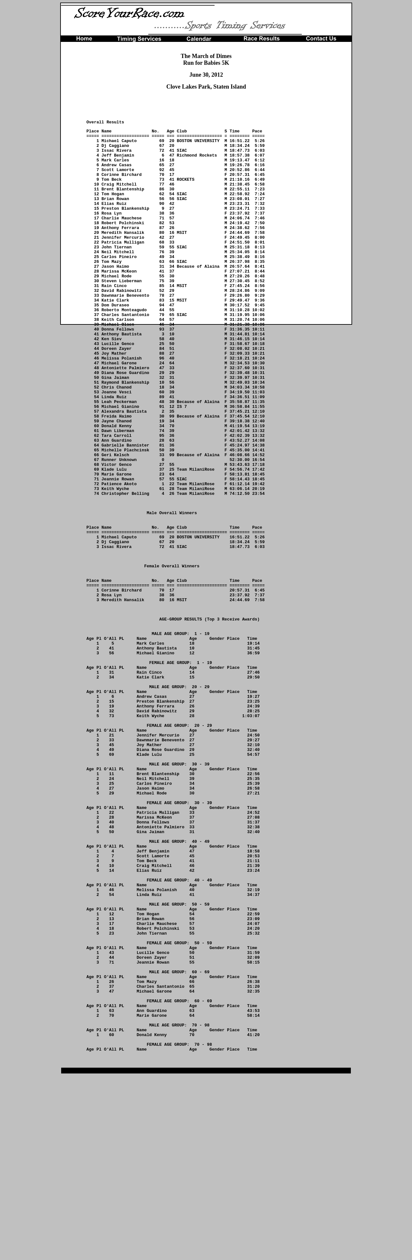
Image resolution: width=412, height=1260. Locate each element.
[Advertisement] (206, 105)
